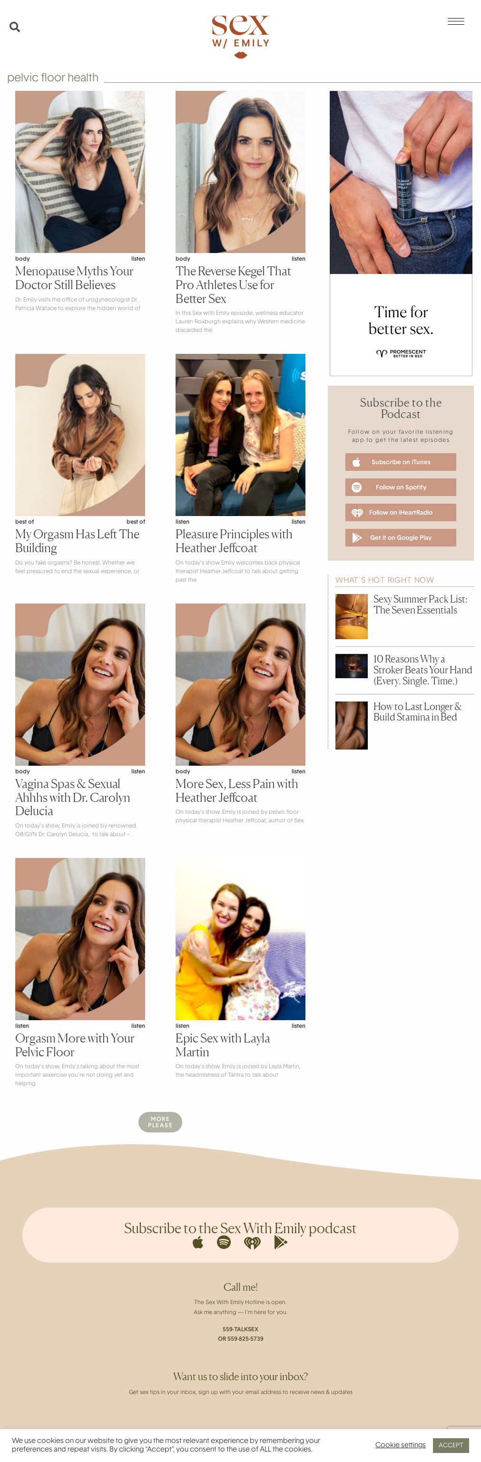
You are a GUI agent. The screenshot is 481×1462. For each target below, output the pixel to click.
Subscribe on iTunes (392, 462)
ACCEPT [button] (451, 1446)
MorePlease (160, 1123)
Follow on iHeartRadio (392, 513)
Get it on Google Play (392, 538)
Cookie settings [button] (400, 1445)
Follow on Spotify (389, 487)
